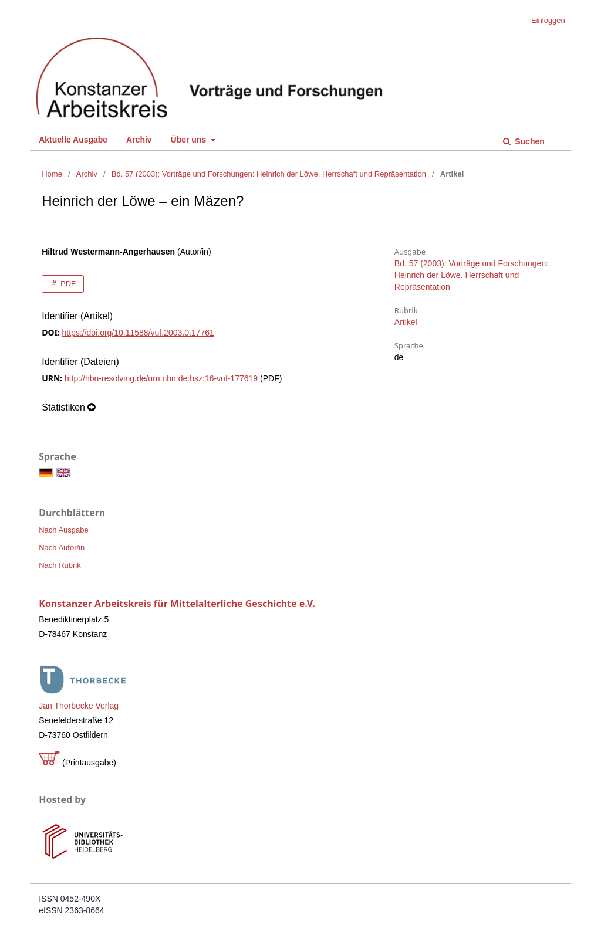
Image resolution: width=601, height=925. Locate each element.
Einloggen (548, 20)
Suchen (528, 141)
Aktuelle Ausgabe (73, 139)
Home (52, 174)
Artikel (405, 322)
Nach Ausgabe (64, 530)
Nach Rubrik (60, 565)
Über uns (190, 139)
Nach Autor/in (62, 547)
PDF (67, 283)
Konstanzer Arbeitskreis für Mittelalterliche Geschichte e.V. (177, 603)
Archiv (139, 139)
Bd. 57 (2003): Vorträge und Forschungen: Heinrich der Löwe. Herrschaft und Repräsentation (269, 174)
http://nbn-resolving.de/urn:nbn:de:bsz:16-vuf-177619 (161, 378)
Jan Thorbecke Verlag (79, 705)
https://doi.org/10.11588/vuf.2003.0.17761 (138, 332)
